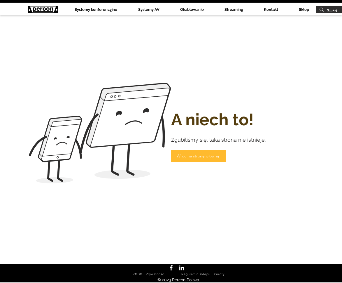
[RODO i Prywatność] (149, 274)
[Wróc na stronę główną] (198, 156)
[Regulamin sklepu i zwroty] (203, 274)
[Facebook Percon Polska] (171, 267)
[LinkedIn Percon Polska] (181, 267)
